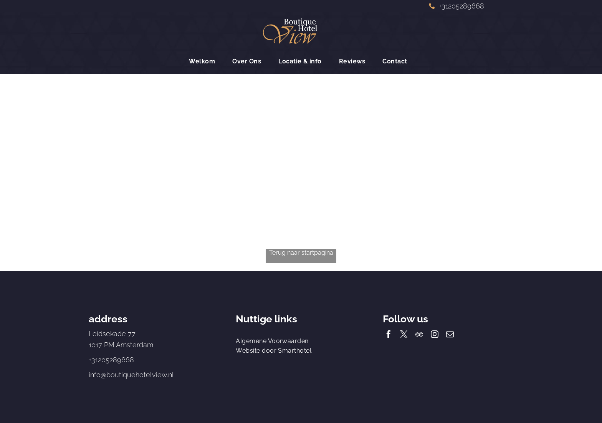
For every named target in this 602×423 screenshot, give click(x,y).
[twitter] (404, 335)
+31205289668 (111, 360)
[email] (450, 335)
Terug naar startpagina (301, 252)
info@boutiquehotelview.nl (131, 375)
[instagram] (434, 335)
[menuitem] (205, 61)
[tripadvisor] (419, 335)
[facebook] (388, 335)
